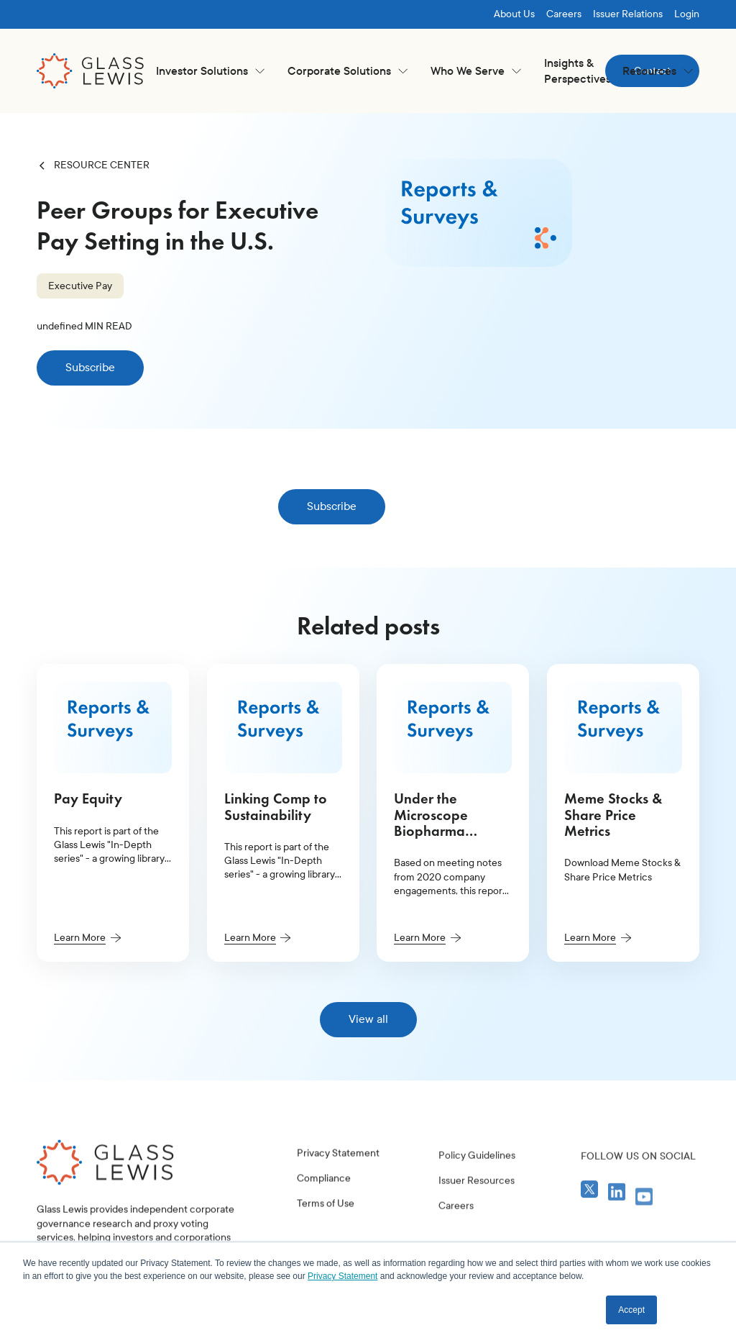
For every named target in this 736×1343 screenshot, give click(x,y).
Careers (563, 14)
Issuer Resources (476, 1234)
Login (686, 14)
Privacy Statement (338, 1188)
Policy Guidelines (476, 1209)
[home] (90, 71)
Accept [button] (631, 1310)
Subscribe (90, 367)
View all (368, 1019)
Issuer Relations (628, 14)
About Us (514, 14)
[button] (210, 71)
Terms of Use (325, 1238)
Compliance (324, 1213)
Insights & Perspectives (577, 71)
